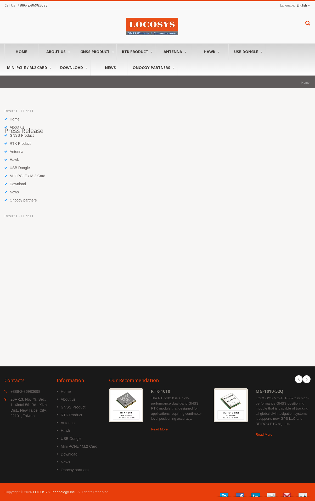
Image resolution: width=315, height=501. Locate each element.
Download (74, 68)
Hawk (211, 52)
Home (21, 51)
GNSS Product (97, 52)
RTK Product (137, 52)
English (302, 5)
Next (307, 379)
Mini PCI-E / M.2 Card (29, 68)
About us (58, 52)
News (110, 67)
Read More (159, 429)
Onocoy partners (153, 68)
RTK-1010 (160, 391)
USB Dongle (248, 52)
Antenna (175, 52)
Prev (299, 379)
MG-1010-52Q (269, 391)
